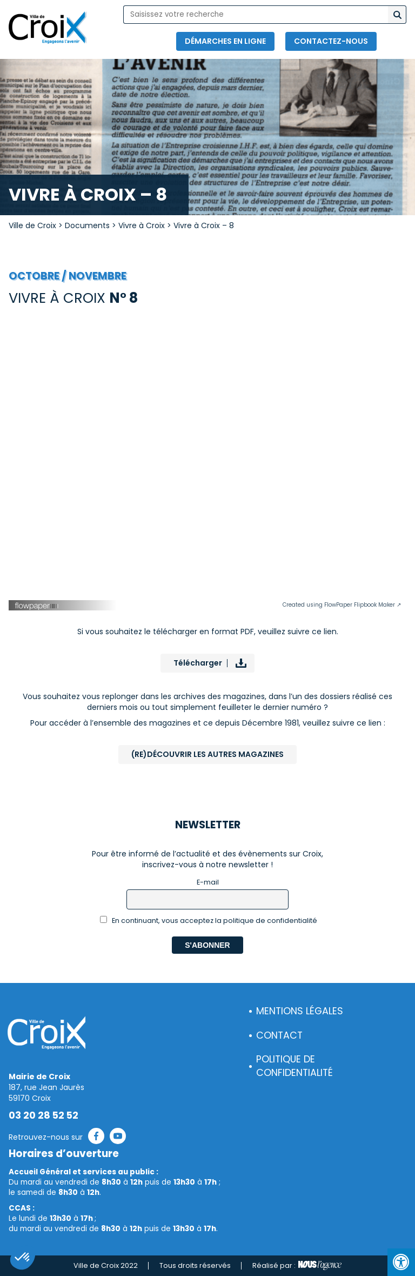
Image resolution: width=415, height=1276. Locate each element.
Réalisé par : (297, 1266)
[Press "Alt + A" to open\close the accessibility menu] (401, 1262)
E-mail (208, 882)
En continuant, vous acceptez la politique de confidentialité (209, 920)
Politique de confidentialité (294, 1066)
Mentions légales (299, 1011)
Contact (279, 1035)
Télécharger (197, 662)
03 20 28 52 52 (43, 1115)
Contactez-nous (331, 41)
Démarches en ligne (225, 41)
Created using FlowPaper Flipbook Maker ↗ (342, 605)
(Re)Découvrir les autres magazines (207, 754)
